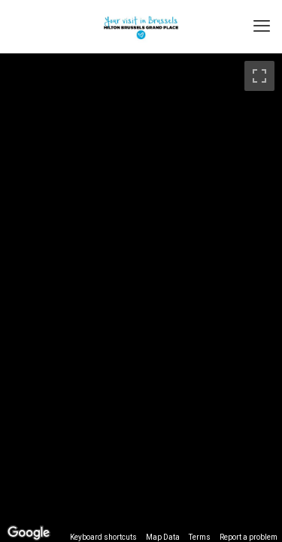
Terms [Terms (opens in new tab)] (200, 537)
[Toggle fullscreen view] (259, 76)
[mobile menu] (261, 26)
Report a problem (248, 537)
